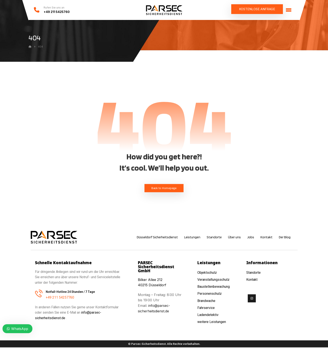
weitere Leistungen (212, 322)
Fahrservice (206, 308)
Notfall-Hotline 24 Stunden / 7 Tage (70, 292)
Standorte (253, 273)
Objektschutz (207, 273)
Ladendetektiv (208, 315)
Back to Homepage (164, 188)
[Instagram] (252, 299)
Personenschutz (209, 294)
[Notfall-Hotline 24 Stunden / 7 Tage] (39, 294)
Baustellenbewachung (213, 287)
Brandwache (206, 301)
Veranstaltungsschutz (213, 280)
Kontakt (251, 280)
